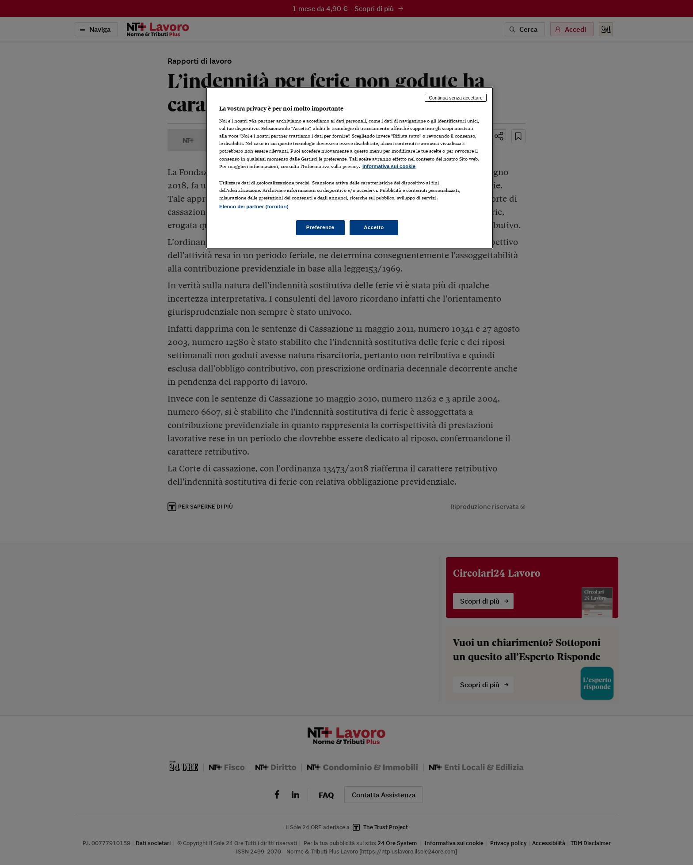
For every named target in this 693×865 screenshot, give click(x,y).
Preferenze (320, 227)
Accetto (374, 227)
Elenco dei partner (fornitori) (254, 206)
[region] (349, 168)
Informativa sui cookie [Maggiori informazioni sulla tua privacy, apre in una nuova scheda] (388, 166)
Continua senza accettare (456, 97)
